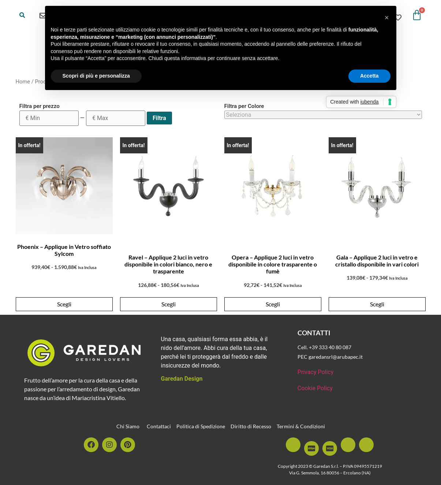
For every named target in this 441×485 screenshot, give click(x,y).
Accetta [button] (369, 76)
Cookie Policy (315, 388)
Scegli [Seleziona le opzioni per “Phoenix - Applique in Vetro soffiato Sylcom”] (64, 304)
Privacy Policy (316, 372)
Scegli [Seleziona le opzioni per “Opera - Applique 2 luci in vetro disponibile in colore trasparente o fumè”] (273, 304)
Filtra (159, 118)
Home (23, 81)
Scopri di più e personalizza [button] (96, 76)
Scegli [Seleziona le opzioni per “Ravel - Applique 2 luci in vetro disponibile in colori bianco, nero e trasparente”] (168, 304)
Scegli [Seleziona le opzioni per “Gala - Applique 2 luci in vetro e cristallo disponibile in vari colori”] (377, 304)
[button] (22, 15)
